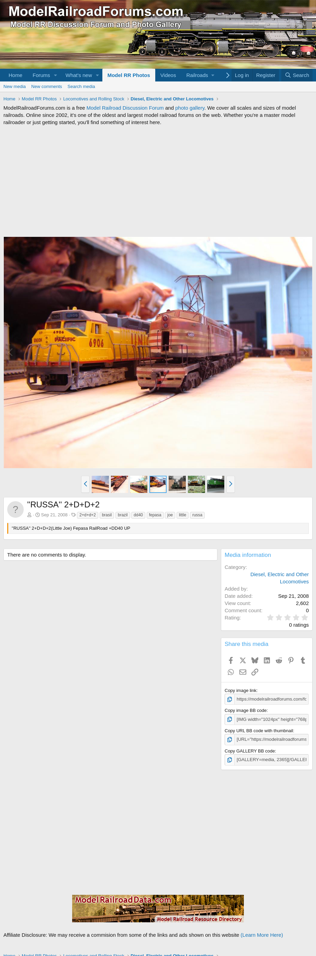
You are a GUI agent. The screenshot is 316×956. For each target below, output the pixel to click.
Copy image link (241, 690)
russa (197, 515)
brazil (123, 515)
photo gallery (189, 108)
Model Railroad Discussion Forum (125, 108)
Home (15, 75)
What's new (79, 75)
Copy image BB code (246, 710)
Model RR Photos (129, 75)
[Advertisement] (158, 181)
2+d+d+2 (87, 515)
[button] (55, 75)
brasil (107, 515)
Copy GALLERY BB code (250, 750)
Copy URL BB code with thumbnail (259, 730)
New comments (46, 86)
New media (14, 86)
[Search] (297, 75)
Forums (41, 75)
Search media (81, 86)
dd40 (138, 515)
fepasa (155, 515)
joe (170, 515)
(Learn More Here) (262, 934)
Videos (168, 75)
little (182, 515)
